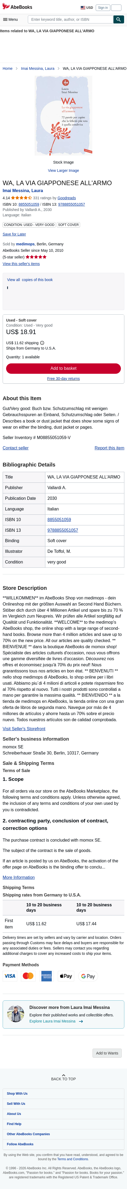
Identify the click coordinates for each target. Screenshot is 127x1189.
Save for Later (14, 234)
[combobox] (70, 19)
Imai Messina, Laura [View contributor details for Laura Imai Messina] (37, 68)
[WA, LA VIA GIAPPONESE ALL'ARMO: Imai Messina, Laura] (63, 116)
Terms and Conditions (72, 1159)
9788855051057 (62, 530)
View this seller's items (21, 264)
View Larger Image (63, 170)
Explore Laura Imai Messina (56, 1021)
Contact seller (16, 448)
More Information (19, 877)
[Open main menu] (11, 19)
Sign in (103, 8)
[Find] (118, 19)
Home (7, 68)
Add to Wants (107, 1053)
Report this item (109, 448)
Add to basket (64, 368)
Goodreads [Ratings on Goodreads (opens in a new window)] (67, 198)
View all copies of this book (30, 280)
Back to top (63, 1079)
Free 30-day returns (63, 378)
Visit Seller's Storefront (24, 729)
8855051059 (29, 204)
